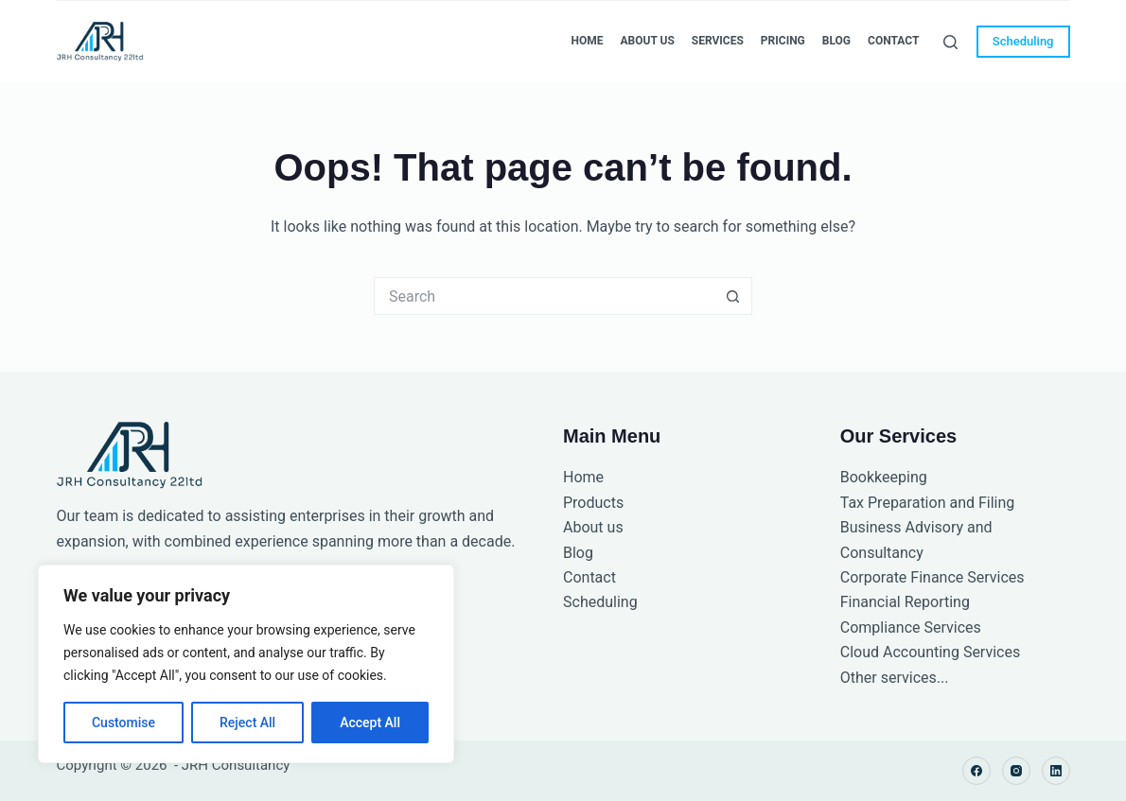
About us (593, 527)
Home (587, 40)
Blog (836, 40)
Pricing (783, 40)
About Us (647, 40)
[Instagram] (1016, 771)
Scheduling (1023, 41)
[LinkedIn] (1056, 771)
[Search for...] (544, 296)
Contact (893, 40)
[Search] (950, 42)
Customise (123, 722)
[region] (246, 664)
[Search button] (733, 296)
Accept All (370, 722)
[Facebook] (976, 771)
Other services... (894, 678)
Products (593, 503)
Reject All (247, 722)
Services (718, 40)
